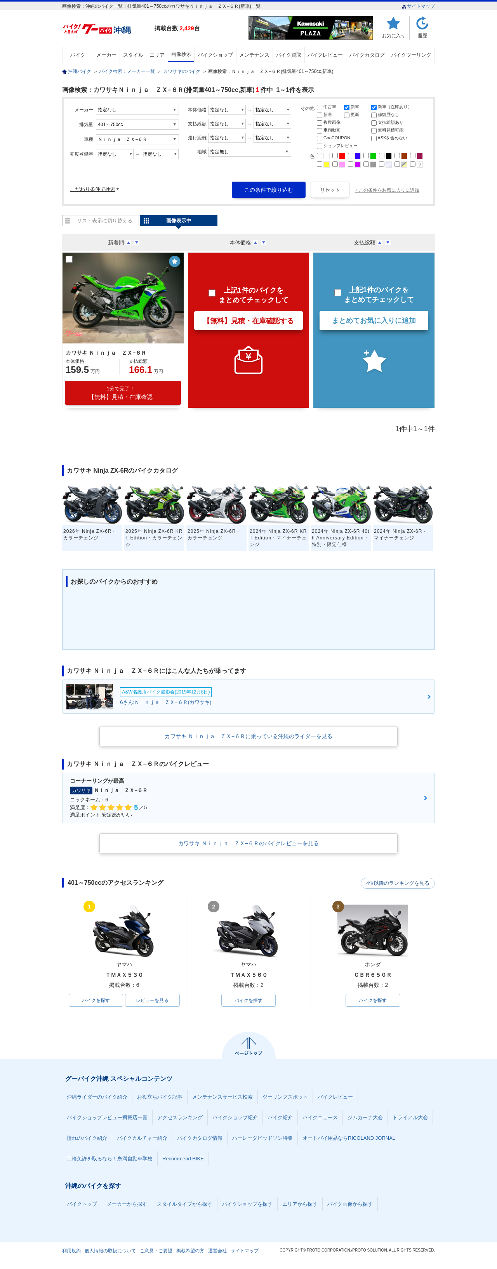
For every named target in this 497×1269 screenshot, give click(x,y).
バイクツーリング (411, 55)
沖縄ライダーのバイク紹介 (97, 1097)
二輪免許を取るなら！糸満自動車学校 (110, 1159)
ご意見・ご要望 (156, 1251)
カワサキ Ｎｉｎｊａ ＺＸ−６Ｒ (106, 353)
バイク (77, 55)
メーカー (106, 55)
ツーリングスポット (285, 1097)
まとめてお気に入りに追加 (374, 320)
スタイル (133, 55)
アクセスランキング (180, 1118)
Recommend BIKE (183, 1159)
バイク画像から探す (350, 1204)
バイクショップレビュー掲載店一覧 (107, 1118)
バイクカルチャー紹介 (142, 1138)
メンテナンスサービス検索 (222, 1097)
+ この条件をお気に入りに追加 (387, 190)
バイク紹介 (280, 1118)
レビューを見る (152, 1000)
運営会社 (217, 1251)
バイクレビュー (325, 55)
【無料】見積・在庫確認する (248, 321)
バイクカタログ (367, 55)
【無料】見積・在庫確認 (120, 393)
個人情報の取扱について (110, 1251)
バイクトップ (82, 1204)
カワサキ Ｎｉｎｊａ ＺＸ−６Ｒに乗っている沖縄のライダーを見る (248, 736)
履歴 (422, 35)
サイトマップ (418, 6)
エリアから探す (300, 1204)
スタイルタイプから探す (184, 1204)
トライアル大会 (410, 1118)
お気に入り (393, 35)
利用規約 (71, 1251)
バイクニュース (320, 1118)
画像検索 (181, 54)
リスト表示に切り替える (104, 221)
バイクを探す (96, 1000)
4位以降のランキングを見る (399, 883)
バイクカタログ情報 (199, 1138)
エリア (157, 55)
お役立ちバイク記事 (159, 1097)
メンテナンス (254, 55)
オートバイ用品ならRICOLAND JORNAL (348, 1138)
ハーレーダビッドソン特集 (262, 1138)
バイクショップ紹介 (235, 1118)
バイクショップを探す (247, 1204)
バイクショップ (215, 55)
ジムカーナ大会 (365, 1118)
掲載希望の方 (190, 1251)
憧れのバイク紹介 (87, 1138)
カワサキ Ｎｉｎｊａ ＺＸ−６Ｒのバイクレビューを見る (248, 843)
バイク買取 (288, 55)
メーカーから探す (127, 1204)
